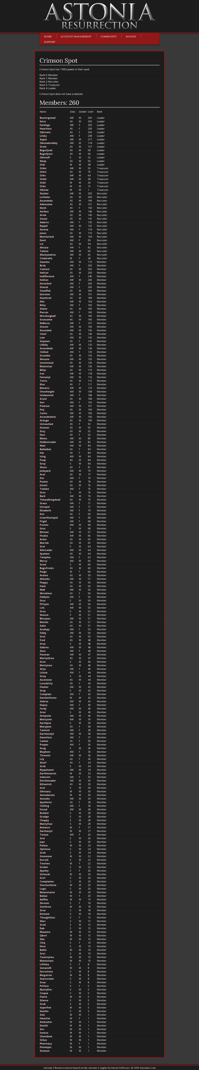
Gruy (43, 463)
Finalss (44, 535)
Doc (42, 478)
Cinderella (46, 258)
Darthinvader (48, 780)
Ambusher (46, 1022)
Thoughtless (47, 917)
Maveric (44, 388)
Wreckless (46, 593)
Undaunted (46, 395)
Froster (44, 525)
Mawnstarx (46, 960)
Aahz (43, 625)
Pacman (44, 654)
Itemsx (44, 1032)
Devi (42, 434)
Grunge (44, 420)
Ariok (43, 215)
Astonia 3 (93, 1067)
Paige (43, 571)
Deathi (44, 1025)
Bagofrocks (47, 568)
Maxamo (45, 932)
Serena (44, 229)
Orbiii (43, 179)
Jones (43, 233)
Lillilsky (44, 964)
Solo (42, 1014)
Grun (43, 712)
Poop (43, 460)
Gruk (43, 766)
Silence (44, 1000)
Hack (43, 586)
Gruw (43, 564)
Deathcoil (45, 298)
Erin (42, 514)
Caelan (44, 741)
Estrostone (46, 971)
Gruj (42, 431)
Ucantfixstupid (49, 517)
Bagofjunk (46, 150)
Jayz (42, 842)
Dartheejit (46, 831)
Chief (43, 334)
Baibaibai (45, 449)
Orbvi (43, 172)
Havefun (45, 1018)
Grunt (43, 398)
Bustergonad (47, 117)
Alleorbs (45, 579)
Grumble (45, 355)
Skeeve (44, 615)
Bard (42, 496)
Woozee (44, 359)
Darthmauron (48, 773)
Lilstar (44, 672)
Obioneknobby (48, 143)
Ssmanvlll (45, 968)
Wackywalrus (48, 254)
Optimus (45, 849)
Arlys (43, 669)
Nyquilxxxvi (47, 769)
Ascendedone (48, 416)
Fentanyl (45, 377)
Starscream (47, 978)
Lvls (42, 607)
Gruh (43, 852)
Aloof (43, 762)
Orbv (43, 175)
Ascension (46, 679)
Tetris (43, 380)
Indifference (47, 276)
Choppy (44, 820)
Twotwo (45, 863)
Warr (43, 921)
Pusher (44, 481)
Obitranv (45, 132)
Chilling (44, 805)
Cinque (44, 993)
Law (42, 337)
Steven (44, 326)
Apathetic (46, 802)
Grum (43, 146)
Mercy (43, 561)
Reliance (45, 827)
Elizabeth (45, 510)
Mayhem (45, 751)
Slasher (44, 193)
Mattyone (46, 719)
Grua (43, 982)
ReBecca (45, 323)
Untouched (46, 424)
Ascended (45, 330)
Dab (42, 928)
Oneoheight (47, 391)
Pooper (44, 744)
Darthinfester (48, 697)
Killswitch (46, 784)
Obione (44, 190)
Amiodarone (47, 795)
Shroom (44, 903)
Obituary (45, 791)
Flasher (44, 687)
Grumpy (44, 629)
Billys (43, 370)
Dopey (43, 705)
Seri (42, 402)
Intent (43, 485)
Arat (42, 474)
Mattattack (47, 236)
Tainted (44, 730)
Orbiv (43, 168)
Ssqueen (45, 341)
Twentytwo (47, 957)
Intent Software (120, 1067)
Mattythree (47, 658)
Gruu (43, 611)
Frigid (43, 521)
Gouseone (46, 856)
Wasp (43, 161)
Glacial (44, 287)
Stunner (44, 427)
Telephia (45, 557)
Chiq (42, 942)
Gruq (43, 676)
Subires (44, 647)
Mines (43, 438)
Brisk (43, 265)
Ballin (43, 950)
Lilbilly (44, 344)
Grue (43, 910)
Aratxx (44, 575)
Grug (43, 748)
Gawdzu (45, 262)
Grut (42, 636)
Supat (43, 139)
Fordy (43, 708)
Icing (43, 456)
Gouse (43, 218)
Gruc (42, 953)
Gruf (42, 878)
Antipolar (45, 715)
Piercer (44, 312)
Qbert (43, 935)
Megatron (46, 975)
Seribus (44, 211)
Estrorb (44, 860)
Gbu (42, 939)
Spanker (45, 553)
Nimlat (44, 622)
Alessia (44, 247)
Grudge (44, 816)
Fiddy (43, 633)
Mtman (44, 532)
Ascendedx (46, 348)
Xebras (44, 701)
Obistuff (45, 157)
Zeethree (45, 906)
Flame (43, 996)
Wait (43, 445)
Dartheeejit (47, 733)
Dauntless (46, 737)
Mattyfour (46, 824)
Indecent (45, 777)
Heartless (46, 128)
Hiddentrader (48, 442)
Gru (42, 1029)
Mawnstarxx (47, 892)
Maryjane (45, 726)
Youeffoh (45, 290)
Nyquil (44, 226)
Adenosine (46, 204)
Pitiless (44, 986)
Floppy (44, 582)
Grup (43, 690)
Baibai (43, 896)
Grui (42, 838)
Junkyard (45, 470)
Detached (45, 283)
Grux (43, 643)
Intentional (46, 362)
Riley (43, 305)
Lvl (41, 244)
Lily (42, 759)
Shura (43, 467)
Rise (42, 384)
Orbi (42, 164)
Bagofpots (46, 153)
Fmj (42, 409)
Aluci (43, 651)
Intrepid (45, 507)
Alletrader (46, 550)
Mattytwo (46, 665)
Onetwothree (48, 885)
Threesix (45, 755)
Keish (43, 208)
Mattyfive (46, 989)
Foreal (43, 809)
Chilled (44, 352)
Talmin (44, 251)
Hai (42, 452)
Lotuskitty (46, 683)
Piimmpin (45, 1047)
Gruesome (46, 319)
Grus (42, 600)
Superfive (45, 1007)
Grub (43, 1004)
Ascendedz (46, 200)
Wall (42, 589)
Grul (42, 787)
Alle (42, 301)
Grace (43, 503)
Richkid (44, 813)
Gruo (43, 661)
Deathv (44, 1011)
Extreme (45, 294)
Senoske (45, 798)
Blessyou (45, 618)
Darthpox (45, 723)
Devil (43, 240)
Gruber (44, 867)
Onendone (46, 1036)
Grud (43, 924)
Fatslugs (45, 125)
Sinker (43, 308)
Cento (43, 413)
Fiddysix (44, 597)
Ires (42, 373)
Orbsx (43, 1040)
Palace (44, 845)
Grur (42, 546)
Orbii (43, 182)
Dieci (43, 946)
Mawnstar (46, 366)
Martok (44, 543)
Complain (45, 694)
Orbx (43, 186)
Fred (42, 640)
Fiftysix (44, 604)
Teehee (44, 488)
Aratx (43, 539)
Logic (43, 888)
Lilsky (43, 135)
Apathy (44, 870)
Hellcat (44, 272)
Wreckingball (48, 316)
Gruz (43, 528)
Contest (45, 269)
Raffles (44, 899)
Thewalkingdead (50, 499)
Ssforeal (45, 874)
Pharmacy (46, 1043)
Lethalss (45, 197)
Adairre (44, 222)
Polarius (45, 406)
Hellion (44, 280)
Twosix (44, 834)
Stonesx (44, 1050)
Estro (43, 121)
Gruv (43, 492)
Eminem (45, 914)
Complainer (47, 881)
